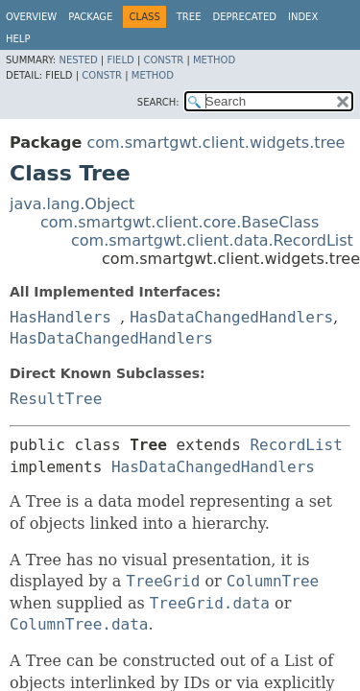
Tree (189, 17)
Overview (31, 17)
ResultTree (56, 399)
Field (120, 60)
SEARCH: (158, 102)
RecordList (296, 445)
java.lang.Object (72, 204)
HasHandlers (60, 317)
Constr (163, 60)
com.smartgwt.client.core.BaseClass (179, 222)
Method (214, 60)
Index (303, 17)
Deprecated (244, 17)
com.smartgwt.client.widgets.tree (215, 142)
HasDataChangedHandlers (231, 317)
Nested (78, 60)
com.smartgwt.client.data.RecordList (212, 240)
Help (18, 39)
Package (90, 17)
